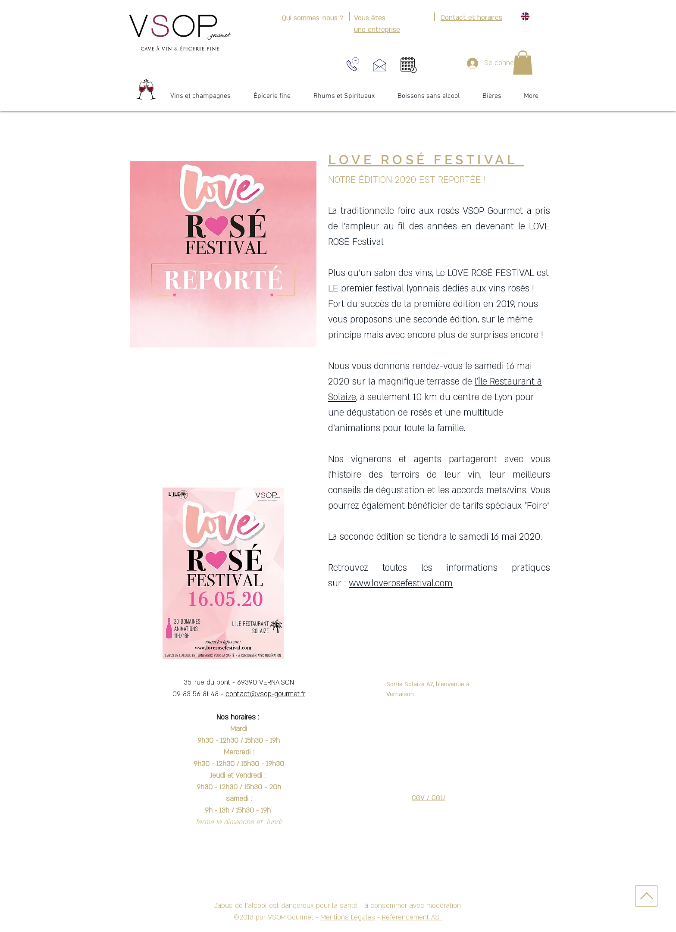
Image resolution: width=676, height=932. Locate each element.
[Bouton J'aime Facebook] (517, 119)
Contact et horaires (471, 17)
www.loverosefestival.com (401, 583)
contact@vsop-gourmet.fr (265, 694)
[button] (523, 62)
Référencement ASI (412, 917)
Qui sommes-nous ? (312, 18)
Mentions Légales (347, 917)
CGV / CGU (428, 798)
